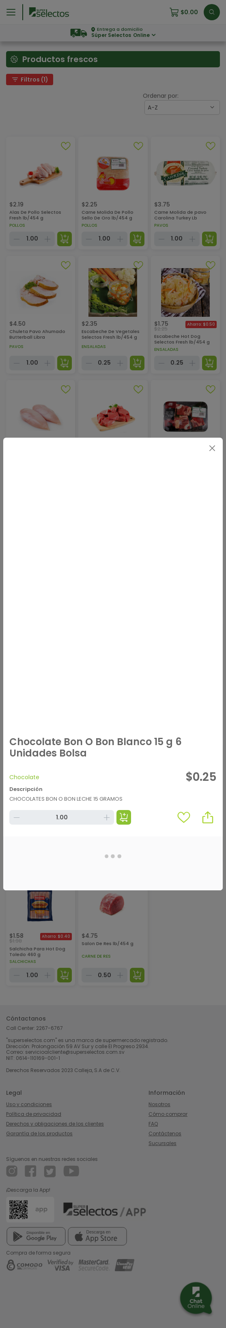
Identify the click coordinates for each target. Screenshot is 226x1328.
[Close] (212, 448)
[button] (208, 817)
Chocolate (24, 777)
